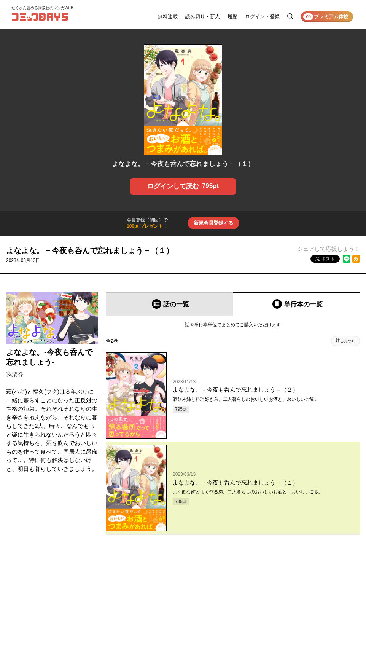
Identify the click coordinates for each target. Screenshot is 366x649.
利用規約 (322, 605)
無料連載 (168, 16)
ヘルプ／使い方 (282, 616)
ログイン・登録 (262, 16)
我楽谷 (14, 374)
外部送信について (331, 626)
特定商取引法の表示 (333, 637)
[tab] (169, 304)
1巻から (348, 341)
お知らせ (275, 605)
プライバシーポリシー (335, 616)
